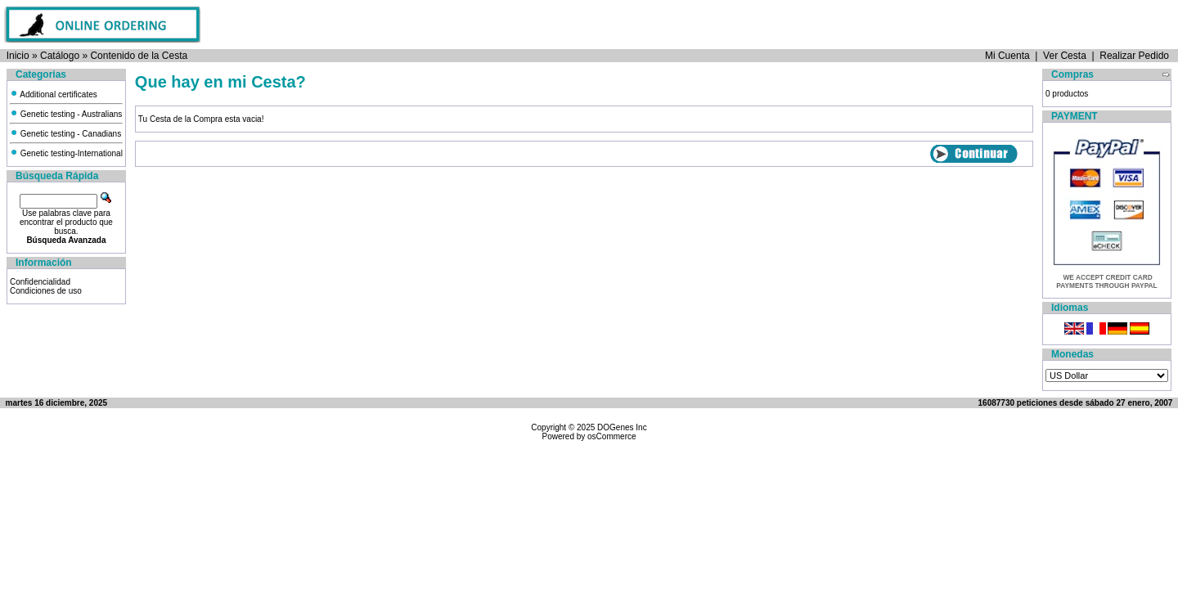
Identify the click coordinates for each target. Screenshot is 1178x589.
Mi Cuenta (1007, 55)
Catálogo (59, 55)
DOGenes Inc (622, 427)
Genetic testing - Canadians (65, 133)
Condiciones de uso (46, 290)
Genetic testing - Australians (66, 114)
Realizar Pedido (1134, 55)
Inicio (18, 55)
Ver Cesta (1064, 55)
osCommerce (611, 436)
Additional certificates (53, 94)
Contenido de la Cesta (138, 55)
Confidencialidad (40, 281)
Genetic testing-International (66, 153)
